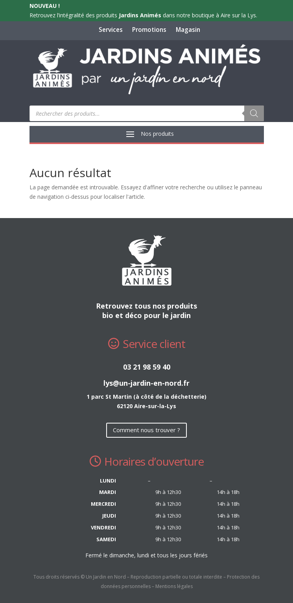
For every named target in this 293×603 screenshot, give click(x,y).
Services (111, 30)
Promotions (149, 30)
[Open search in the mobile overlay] (146, 113)
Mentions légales (174, 586)
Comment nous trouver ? (146, 430)
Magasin (188, 30)
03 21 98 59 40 (146, 367)
